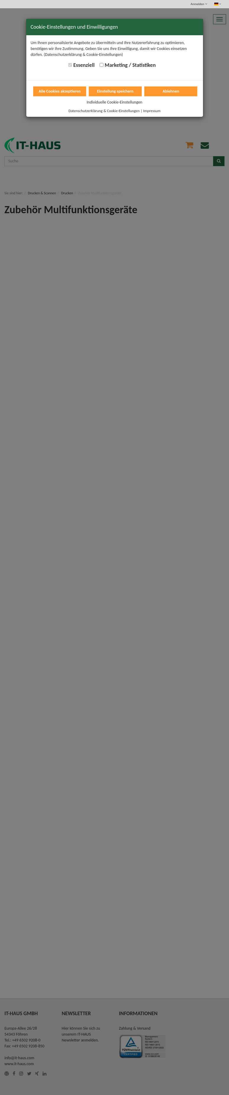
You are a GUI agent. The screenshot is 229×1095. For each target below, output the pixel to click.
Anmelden (199, 4)
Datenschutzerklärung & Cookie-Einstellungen (104, 111)
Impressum (152, 111)
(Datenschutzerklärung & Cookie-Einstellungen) (83, 54)
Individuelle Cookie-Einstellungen (114, 102)
